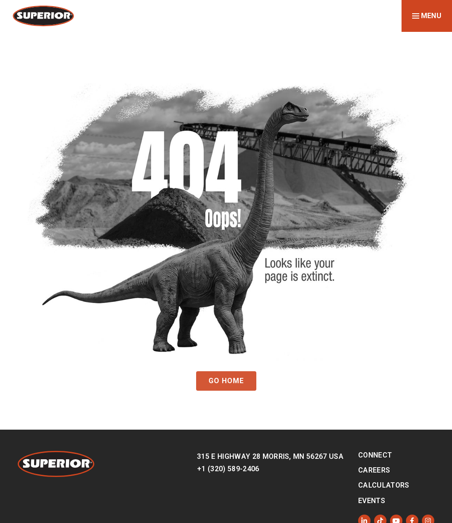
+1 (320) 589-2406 (228, 469)
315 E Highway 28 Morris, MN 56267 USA (270, 456)
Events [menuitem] (371, 500)
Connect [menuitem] (375, 455)
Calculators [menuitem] (384, 485)
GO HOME (226, 381)
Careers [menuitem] (374, 470)
